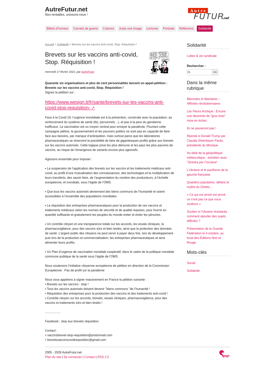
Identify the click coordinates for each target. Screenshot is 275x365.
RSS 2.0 (103, 357)
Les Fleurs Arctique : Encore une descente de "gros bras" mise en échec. (206, 116)
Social (191, 263)
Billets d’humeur (58, 28)
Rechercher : (196, 66)
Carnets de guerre (85, 28)
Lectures (152, 28)
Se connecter (73, 357)
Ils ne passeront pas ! (201, 128)
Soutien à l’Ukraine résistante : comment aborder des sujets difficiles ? (208, 216)
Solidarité (204, 28)
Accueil (49, 44)
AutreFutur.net (66, 9)
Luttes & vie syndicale (202, 56)
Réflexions (186, 28)
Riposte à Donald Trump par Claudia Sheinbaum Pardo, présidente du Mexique (206, 140)
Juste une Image (130, 28)
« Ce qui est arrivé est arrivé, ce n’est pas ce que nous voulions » (206, 199)
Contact (89, 357)
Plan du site (53, 357)
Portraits (169, 28)
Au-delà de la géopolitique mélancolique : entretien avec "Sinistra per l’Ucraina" (207, 157)
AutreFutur (87, 71)
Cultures (108, 28)
